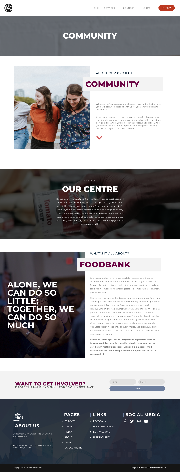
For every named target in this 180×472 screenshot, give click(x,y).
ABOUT (147, 8)
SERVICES (111, 8)
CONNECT (130, 8)
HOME (95, 8)
